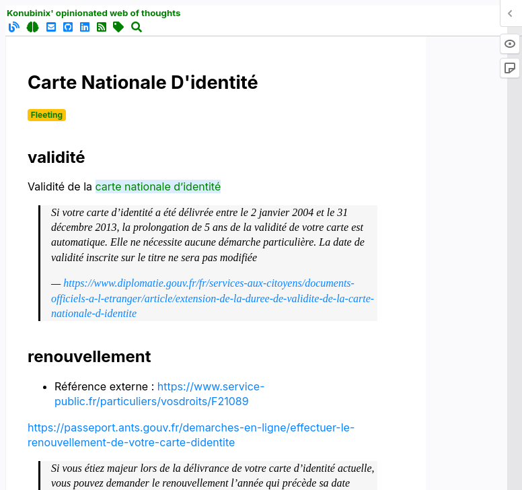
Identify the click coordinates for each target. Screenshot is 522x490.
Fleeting (47, 115)
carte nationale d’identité (158, 186)
